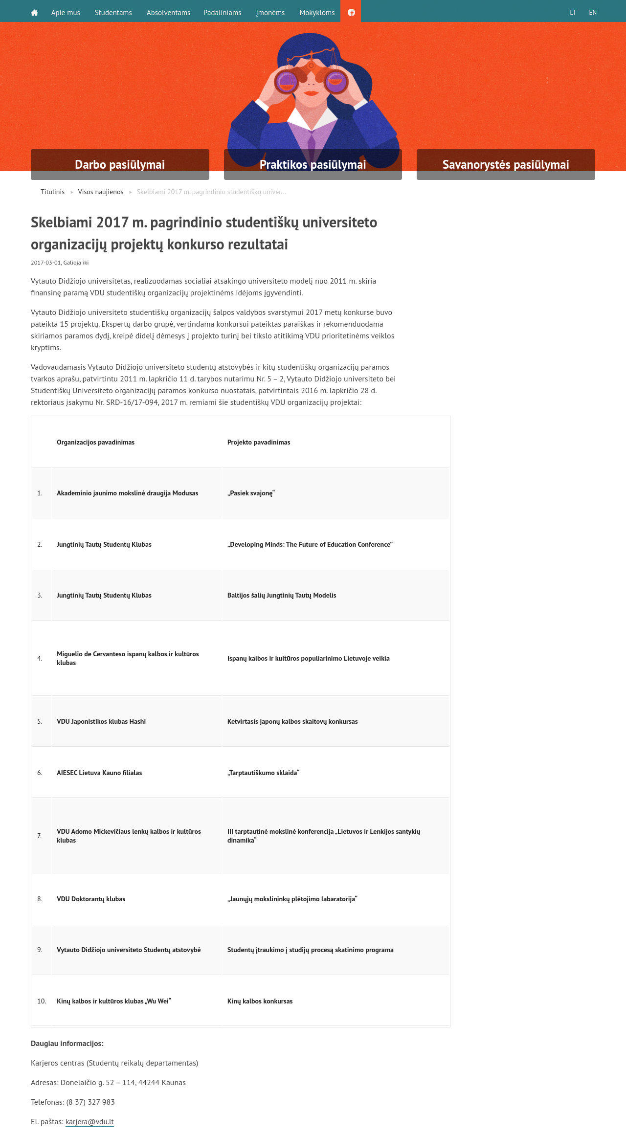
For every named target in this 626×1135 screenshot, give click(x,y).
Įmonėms (273, 11)
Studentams (115, 11)
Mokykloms (320, 11)
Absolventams (170, 11)
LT (570, 11)
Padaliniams (226, 11)
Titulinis (53, 191)
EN (591, 11)
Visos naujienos (101, 191)
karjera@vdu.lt (90, 1121)
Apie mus (67, 11)
